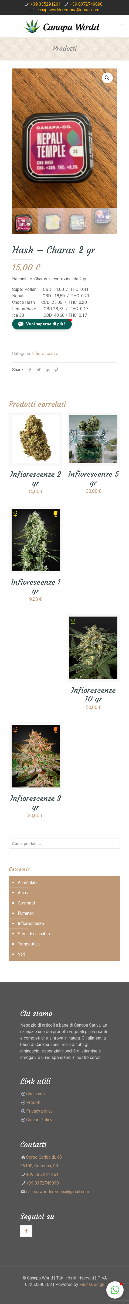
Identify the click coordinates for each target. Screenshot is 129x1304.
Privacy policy (39, 1111)
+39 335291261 (45, 4)
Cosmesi (26, 903)
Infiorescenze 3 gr (35, 803)
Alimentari (27, 882)
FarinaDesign (91, 1284)
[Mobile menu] (121, 26)
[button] (42, 324)
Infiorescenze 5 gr (93, 478)
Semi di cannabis (34, 933)
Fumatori (26, 913)
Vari (21, 954)
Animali (25, 892)
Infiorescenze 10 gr (93, 695)
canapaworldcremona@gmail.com (67, 9)
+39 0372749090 (86, 4)
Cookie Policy (39, 1119)
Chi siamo (35, 1093)
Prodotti (31, 1102)
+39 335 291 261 (42, 1174)
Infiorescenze (45, 353)
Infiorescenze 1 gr (35, 586)
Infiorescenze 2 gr (35, 479)
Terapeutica (29, 944)
